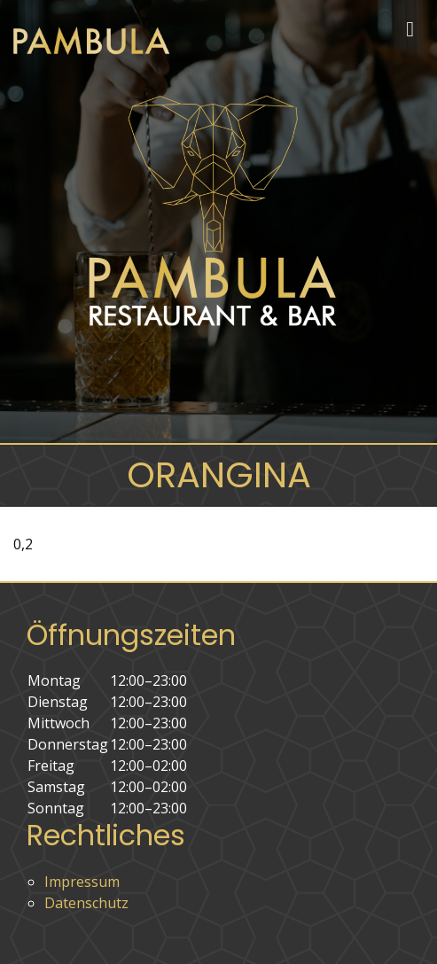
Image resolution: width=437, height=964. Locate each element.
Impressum (82, 881)
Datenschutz (86, 903)
